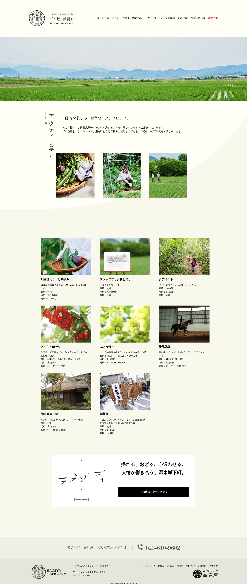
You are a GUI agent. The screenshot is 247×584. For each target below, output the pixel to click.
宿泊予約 (213, 18)
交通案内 (170, 18)
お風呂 (116, 18)
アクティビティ (154, 18)
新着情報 (183, 18)
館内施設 (137, 18)
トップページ (148, 566)
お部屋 (106, 18)
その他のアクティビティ (154, 491)
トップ (96, 18)
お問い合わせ (197, 18)
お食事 (126, 18)
